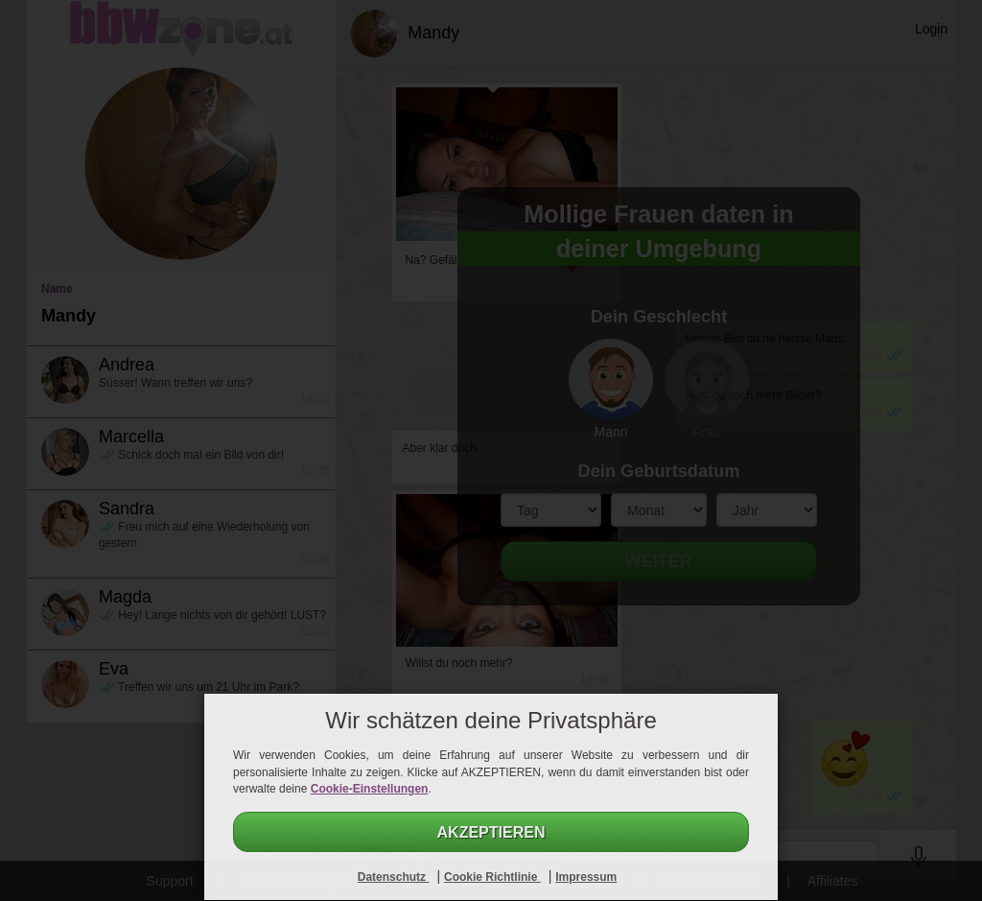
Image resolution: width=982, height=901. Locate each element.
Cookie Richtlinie (492, 877)
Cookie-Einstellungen (370, 788)
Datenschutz (394, 877)
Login (931, 28)
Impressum (586, 877)
